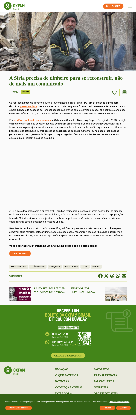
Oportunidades (106, 393)
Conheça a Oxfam (68, 387)
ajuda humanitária (18, 266)
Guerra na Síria (71, 266)
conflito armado (38, 266)
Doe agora (20, 253)
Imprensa (101, 387)
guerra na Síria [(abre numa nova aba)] (28, 106)
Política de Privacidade (119, 402)
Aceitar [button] (123, 408)
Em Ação (61, 369)
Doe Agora (63, 393)
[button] (100, 276)
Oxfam (85, 266)
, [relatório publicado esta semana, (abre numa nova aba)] (51, 120)
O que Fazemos (66, 375)
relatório (96, 266)
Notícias (62, 381)
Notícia (25, 91)
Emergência (54, 266)
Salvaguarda (104, 381)
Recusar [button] (107, 408)
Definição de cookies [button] (19, 408)
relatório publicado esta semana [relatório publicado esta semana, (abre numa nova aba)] (32, 120)
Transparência (105, 375)
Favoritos (101, 369)
